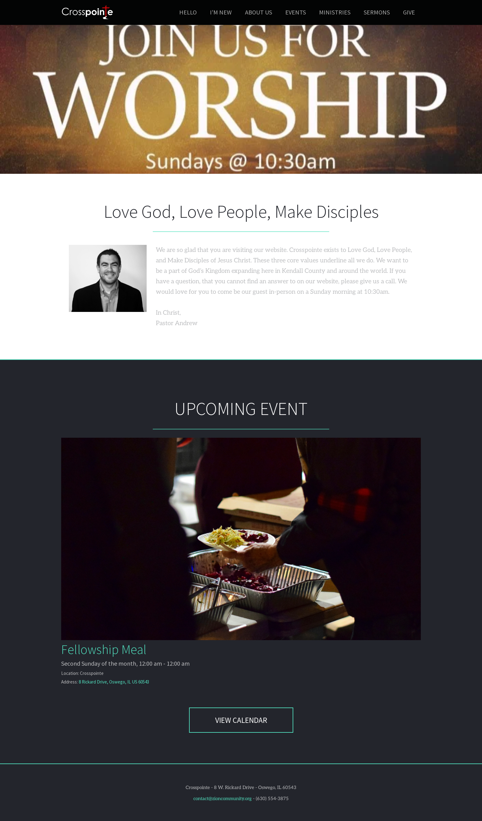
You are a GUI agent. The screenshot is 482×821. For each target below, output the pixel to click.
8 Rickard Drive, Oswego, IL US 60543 (114, 682)
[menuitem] (188, 12)
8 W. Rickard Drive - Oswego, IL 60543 (255, 787)
